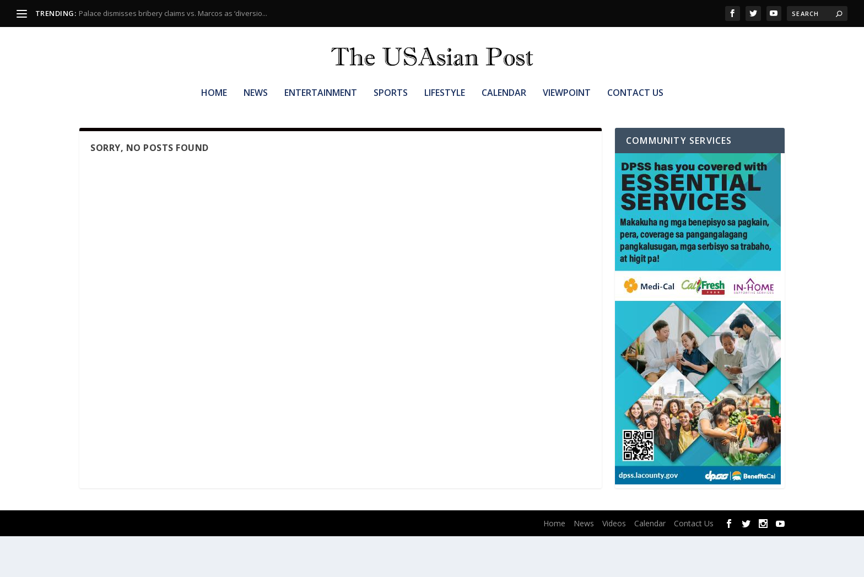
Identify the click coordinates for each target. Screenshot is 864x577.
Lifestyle (444, 114)
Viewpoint (567, 114)
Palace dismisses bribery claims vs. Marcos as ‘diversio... (173, 13)
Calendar (504, 114)
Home (214, 114)
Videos (614, 564)
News (256, 114)
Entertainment (320, 114)
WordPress (244, 564)
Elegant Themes (150, 564)
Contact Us (635, 114)
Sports (391, 114)
